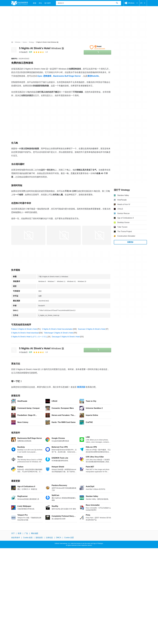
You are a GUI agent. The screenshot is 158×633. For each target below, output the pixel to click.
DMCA (58, 537)
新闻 (34, 3)
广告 (26, 533)
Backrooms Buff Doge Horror (67, 76)
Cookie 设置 (69, 537)
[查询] (88, 3)
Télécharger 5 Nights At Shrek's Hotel (58, 333)
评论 (40, 3)
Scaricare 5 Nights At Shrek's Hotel (91, 329)
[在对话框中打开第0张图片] (28, 235)
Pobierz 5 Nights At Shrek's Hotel (24, 329)
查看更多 (130, 242)
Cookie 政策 (28, 537)
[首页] (12, 42)
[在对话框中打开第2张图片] (99, 235)
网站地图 (34, 533)
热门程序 (47, 3)
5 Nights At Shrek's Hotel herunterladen (57, 329)
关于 (13, 533)
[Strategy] (31, 42)
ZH (143, 3)
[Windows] (17, 42)
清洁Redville (93, 76)
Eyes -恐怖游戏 (44, 76)
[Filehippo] (19, 3)
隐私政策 (39, 537)
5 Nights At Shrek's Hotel (41, 48)
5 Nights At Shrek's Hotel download (25, 333)
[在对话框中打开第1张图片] (64, 235)
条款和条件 (15, 537)
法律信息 (49, 537)
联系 (19, 533)
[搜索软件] (117, 3)
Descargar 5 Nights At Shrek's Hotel (66, 337)
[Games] (25, 42)
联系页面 (81, 387)
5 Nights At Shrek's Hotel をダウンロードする (29, 337)
